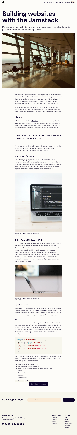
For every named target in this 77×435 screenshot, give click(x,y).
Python (38, 310)
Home (44, 2)
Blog (56, 2)
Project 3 (54, 421)
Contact (67, 2)
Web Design (29, 381)
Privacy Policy (68, 423)
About (61, 2)
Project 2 (54, 419)
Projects (50, 2)
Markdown (35, 121)
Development (19, 381)
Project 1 (54, 417)
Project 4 (54, 423)
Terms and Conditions (67, 426)
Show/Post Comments (38, 384)
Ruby (45, 310)
